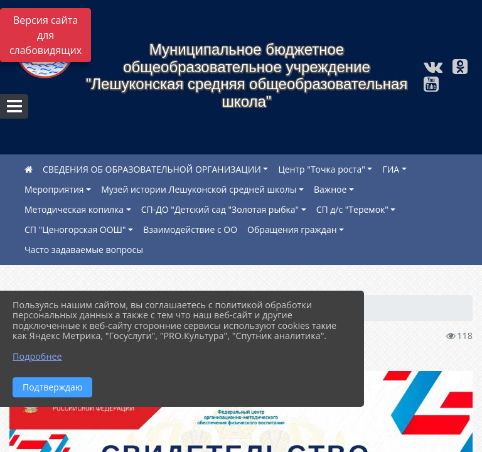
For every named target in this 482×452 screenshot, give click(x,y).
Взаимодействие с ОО (190, 229)
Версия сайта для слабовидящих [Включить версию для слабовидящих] (45, 35)
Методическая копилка (74, 209)
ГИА (390, 169)
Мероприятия (54, 189)
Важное (330, 189)
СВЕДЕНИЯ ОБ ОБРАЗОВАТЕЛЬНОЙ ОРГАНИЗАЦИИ (152, 169)
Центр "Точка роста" (321, 169)
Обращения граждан (292, 229)
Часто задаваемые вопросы (83, 250)
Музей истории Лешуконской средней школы (198, 189)
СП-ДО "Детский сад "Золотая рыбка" (220, 209)
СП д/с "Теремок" (352, 209)
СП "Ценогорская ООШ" (75, 229)
